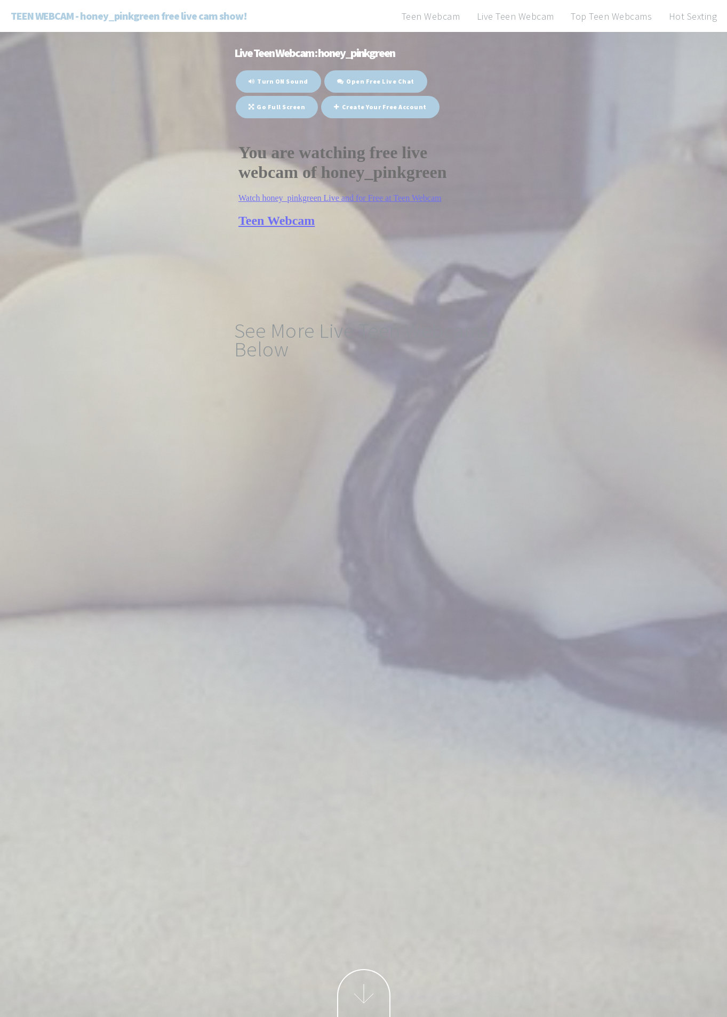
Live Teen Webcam (515, 16)
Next (363, 993)
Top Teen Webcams (611, 16)
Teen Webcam (431, 16)
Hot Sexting (693, 16)
